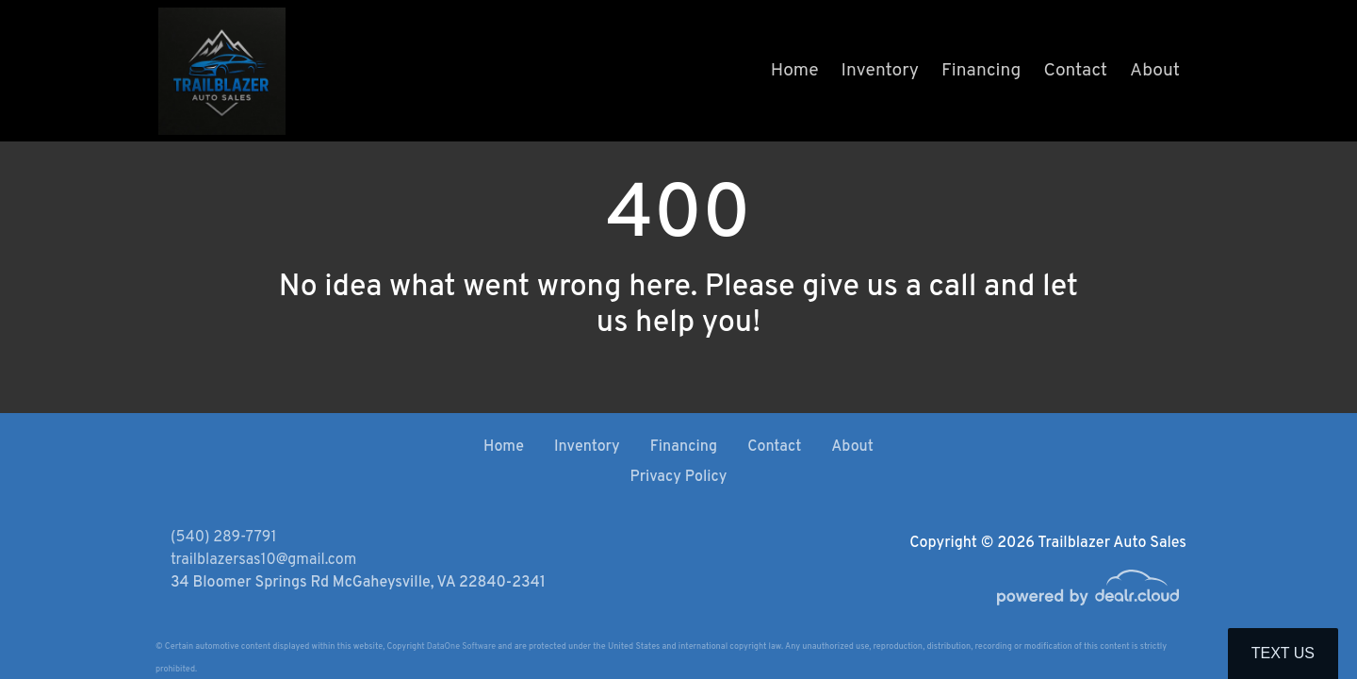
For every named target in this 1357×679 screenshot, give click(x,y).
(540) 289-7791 (223, 537)
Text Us (1283, 653)
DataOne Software (461, 646)
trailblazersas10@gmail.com (263, 560)
